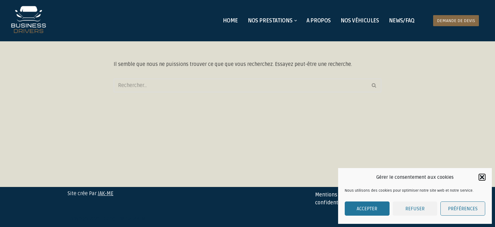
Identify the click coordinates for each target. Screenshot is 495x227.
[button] (482, 177)
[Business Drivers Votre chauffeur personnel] (28, 21)
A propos (319, 20)
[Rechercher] (240, 85)
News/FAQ (401, 20)
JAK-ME (105, 193)
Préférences (463, 209)
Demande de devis (456, 20)
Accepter (367, 209)
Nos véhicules (360, 20)
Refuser (415, 209)
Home (230, 20)
